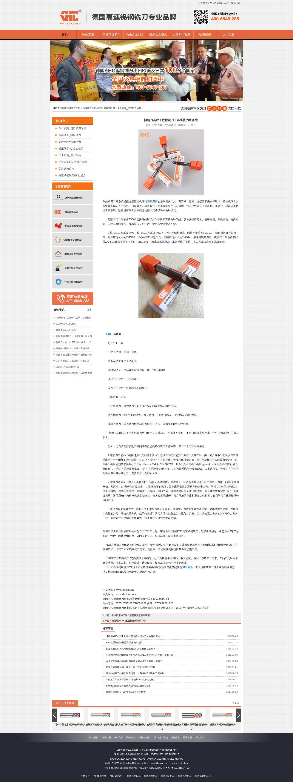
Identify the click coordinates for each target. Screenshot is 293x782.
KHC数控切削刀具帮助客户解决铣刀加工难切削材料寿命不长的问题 (139, 655)
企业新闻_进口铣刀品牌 (129, 108)
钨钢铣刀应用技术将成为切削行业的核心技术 (128, 685)
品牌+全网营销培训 (69, 141)
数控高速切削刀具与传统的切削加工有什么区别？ (130, 648)
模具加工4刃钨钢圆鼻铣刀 (223, 724)
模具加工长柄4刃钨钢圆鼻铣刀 (131, 724)
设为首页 (203, 3)
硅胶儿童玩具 (134, 776)
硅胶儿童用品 (185, 776)
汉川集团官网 (99, 776)
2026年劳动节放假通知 (67, 367)
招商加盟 (106, 737)
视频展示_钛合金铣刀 (71, 148)
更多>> (235, 703)
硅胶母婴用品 (202, 776)
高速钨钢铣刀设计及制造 (72, 161)
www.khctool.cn (125, 589)
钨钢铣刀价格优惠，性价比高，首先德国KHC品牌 (130, 667)
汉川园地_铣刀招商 (69, 155)
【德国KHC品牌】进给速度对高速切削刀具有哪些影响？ (134, 636)
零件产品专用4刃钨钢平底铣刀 (70, 724)
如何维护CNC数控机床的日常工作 (129, 620)
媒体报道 (175, 737)
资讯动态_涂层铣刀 (69, 134)
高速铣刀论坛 (66, 168)
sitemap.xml (171, 750)
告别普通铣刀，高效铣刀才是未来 (73, 360)
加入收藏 (214, 3)
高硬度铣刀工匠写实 (66, 330)
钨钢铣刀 (130, 737)
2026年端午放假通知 (66, 323)
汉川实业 (199, 737)
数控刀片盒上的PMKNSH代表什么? (73, 342)
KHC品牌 (118, 737)
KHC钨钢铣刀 (116, 776)
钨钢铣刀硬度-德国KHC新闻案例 (98, 108)
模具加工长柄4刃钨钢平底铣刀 (101, 724)
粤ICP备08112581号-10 (177, 767)
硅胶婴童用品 (151, 776)
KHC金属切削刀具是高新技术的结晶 (124, 642)
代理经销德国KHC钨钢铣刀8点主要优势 (126, 692)
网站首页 (93, 737)
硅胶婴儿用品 (168, 776)
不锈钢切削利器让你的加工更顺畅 (73, 348)
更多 (89, 309)
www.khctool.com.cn (127, 594)
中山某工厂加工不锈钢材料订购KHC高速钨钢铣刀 (130, 679)
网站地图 (224, 3)
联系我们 (235, 3)
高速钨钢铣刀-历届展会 (72, 175)
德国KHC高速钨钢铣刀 (185, 531)
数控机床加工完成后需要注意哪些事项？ (132, 615)
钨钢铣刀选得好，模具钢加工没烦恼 (74, 336)
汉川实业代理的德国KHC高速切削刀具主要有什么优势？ (134, 661)
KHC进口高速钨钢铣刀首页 (66, 108)
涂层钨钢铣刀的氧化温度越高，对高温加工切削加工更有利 (135, 673)
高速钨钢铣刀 (144, 737)
